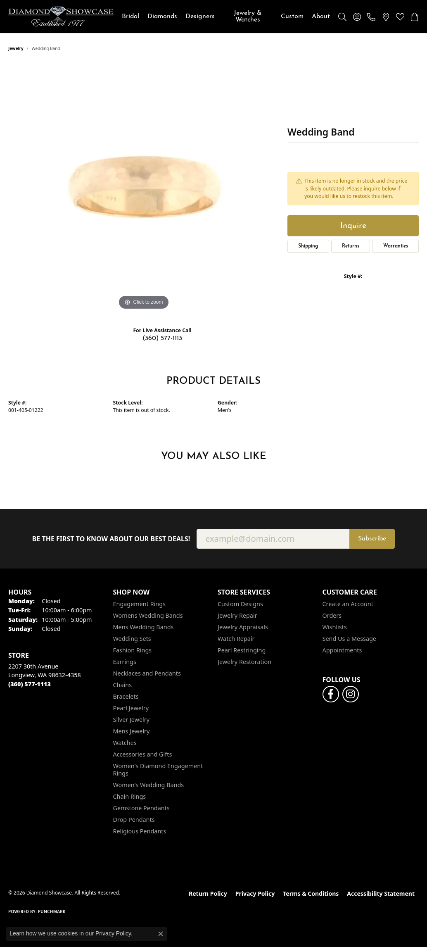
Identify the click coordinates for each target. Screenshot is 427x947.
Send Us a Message (349, 638)
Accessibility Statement (381, 893)
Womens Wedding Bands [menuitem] (148, 615)
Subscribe (372, 538)
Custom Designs (240, 604)
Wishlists (335, 627)
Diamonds (162, 16)
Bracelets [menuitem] (126, 696)
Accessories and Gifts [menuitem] (142, 754)
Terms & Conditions (311, 893)
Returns (350, 246)
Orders (332, 615)
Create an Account (348, 604)
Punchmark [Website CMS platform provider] (52, 911)
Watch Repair (236, 638)
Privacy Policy (255, 893)
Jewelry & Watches (248, 16)
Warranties (395, 246)
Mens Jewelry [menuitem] (131, 731)
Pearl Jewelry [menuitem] (131, 708)
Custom (292, 16)
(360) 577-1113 (162, 338)
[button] (342, 16)
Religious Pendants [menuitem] (139, 831)
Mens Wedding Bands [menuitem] (143, 627)
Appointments (342, 650)
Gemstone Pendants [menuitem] (141, 808)
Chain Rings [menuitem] (129, 796)
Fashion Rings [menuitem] (132, 650)
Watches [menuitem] (125, 743)
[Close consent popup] (160, 933)
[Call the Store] (29, 684)
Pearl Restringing (242, 650)
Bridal (130, 16)
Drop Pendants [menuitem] (134, 819)
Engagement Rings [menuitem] (139, 604)
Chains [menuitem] (122, 685)
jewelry (16, 48)
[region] (144, 188)
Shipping (308, 246)
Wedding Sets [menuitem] (132, 638)
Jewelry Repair (237, 615)
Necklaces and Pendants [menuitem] (147, 673)
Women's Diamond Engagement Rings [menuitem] (158, 769)
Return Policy (208, 893)
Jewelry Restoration (244, 662)
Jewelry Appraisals (243, 627)
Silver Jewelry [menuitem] (131, 719)
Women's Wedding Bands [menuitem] (148, 785)
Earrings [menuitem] (124, 662)
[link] (371, 16)
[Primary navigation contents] (226, 16)
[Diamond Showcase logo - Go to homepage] (61, 16)
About (321, 16)
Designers (200, 16)
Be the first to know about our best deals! (111, 539)
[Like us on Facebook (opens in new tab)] (331, 694)
